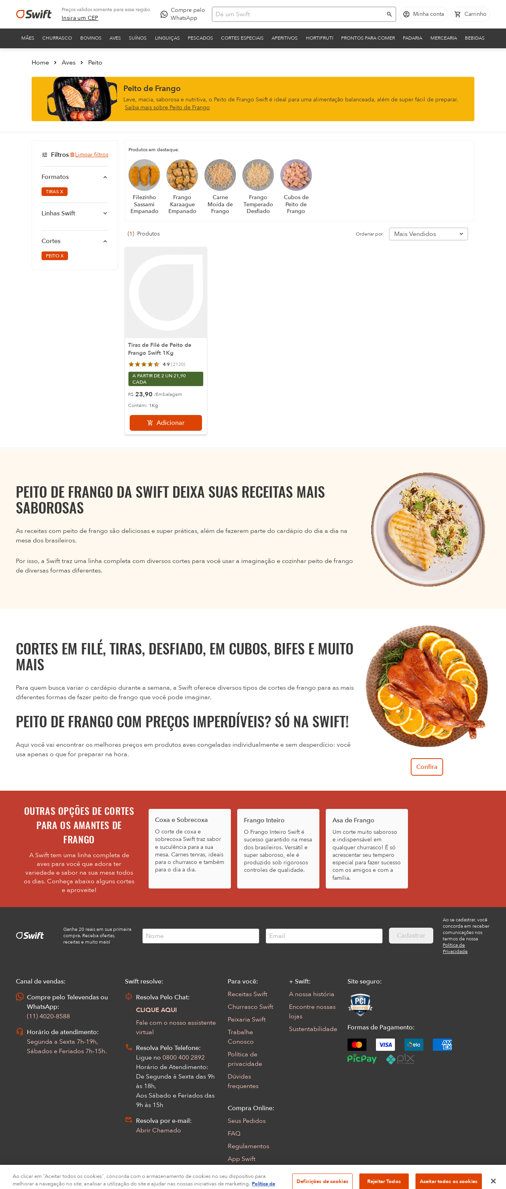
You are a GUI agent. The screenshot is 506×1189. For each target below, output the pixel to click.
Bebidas (475, 38)
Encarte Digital (249, 1171)
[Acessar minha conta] (423, 14)
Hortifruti (319, 38)
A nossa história (311, 994)
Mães (27, 38)
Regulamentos (248, 1146)
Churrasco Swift (250, 1007)
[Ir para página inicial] (34, 14)
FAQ (234, 1133)
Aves (115, 38)
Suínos (138, 38)
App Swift (241, 1159)
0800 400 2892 (183, 1057)
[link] (80, 18)
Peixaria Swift (247, 1019)
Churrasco (57, 38)
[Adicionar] (166, 423)
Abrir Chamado (158, 1130)
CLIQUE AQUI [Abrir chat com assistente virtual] (156, 1010)
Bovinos (91, 38)
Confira (427, 767)
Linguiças (167, 38)
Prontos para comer (368, 38)
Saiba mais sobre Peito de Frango (167, 107)
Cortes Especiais (242, 38)
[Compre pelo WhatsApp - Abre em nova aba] (184, 14)
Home (40, 62)
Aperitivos (285, 38)
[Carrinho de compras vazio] (470, 14)
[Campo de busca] (298, 14)
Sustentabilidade (313, 1029)
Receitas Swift (247, 994)
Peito (95, 62)
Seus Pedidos (247, 1121)
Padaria (412, 38)
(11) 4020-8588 (48, 1016)
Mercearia (443, 38)
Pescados (200, 38)
